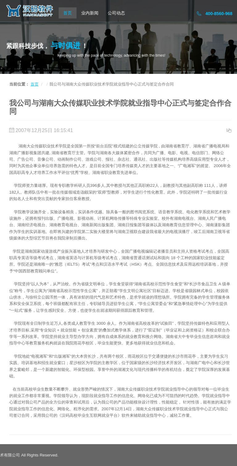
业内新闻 (89, 12)
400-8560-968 (214, 13)
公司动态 (116, 12)
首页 (67, 12)
